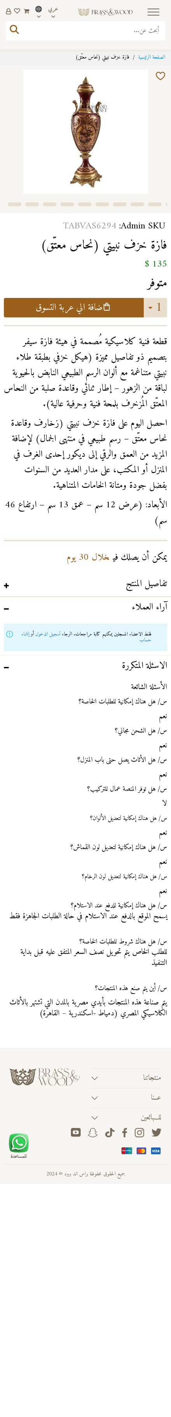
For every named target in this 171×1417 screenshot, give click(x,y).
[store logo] (105, 12)
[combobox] (85, 30)
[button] (14, 203)
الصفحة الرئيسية (151, 57)
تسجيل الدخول (47, 634)
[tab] (85, 585)
